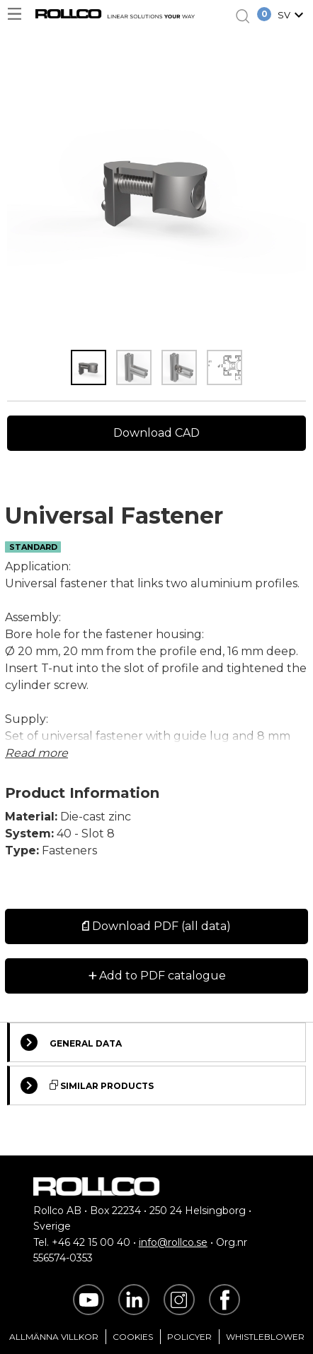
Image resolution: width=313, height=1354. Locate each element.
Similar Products (87, 1085)
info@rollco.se (173, 1242)
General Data (71, 1042)
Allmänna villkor (53, 1336)
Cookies (133, 1336)
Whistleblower (265, 1336)
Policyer (189, 1336)
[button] (292, 16)
